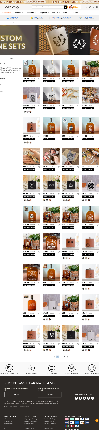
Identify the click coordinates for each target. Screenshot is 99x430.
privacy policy (52, 403)
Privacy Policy (8, 424)
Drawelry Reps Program (52, 426)
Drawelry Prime (49, 421)
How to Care (28, 426)
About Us (7, 419)
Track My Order (29, 428)
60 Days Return (29, 424)
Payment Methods (30, 421)
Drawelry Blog (49, 428)
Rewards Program (50, 424)
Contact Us (8, 421)
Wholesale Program (51, 419)
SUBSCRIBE (16, 395)
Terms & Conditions (11, 426)
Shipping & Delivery (30, 419)
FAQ (5, 428)
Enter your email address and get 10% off (16, 389)
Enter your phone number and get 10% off (48, 389)
